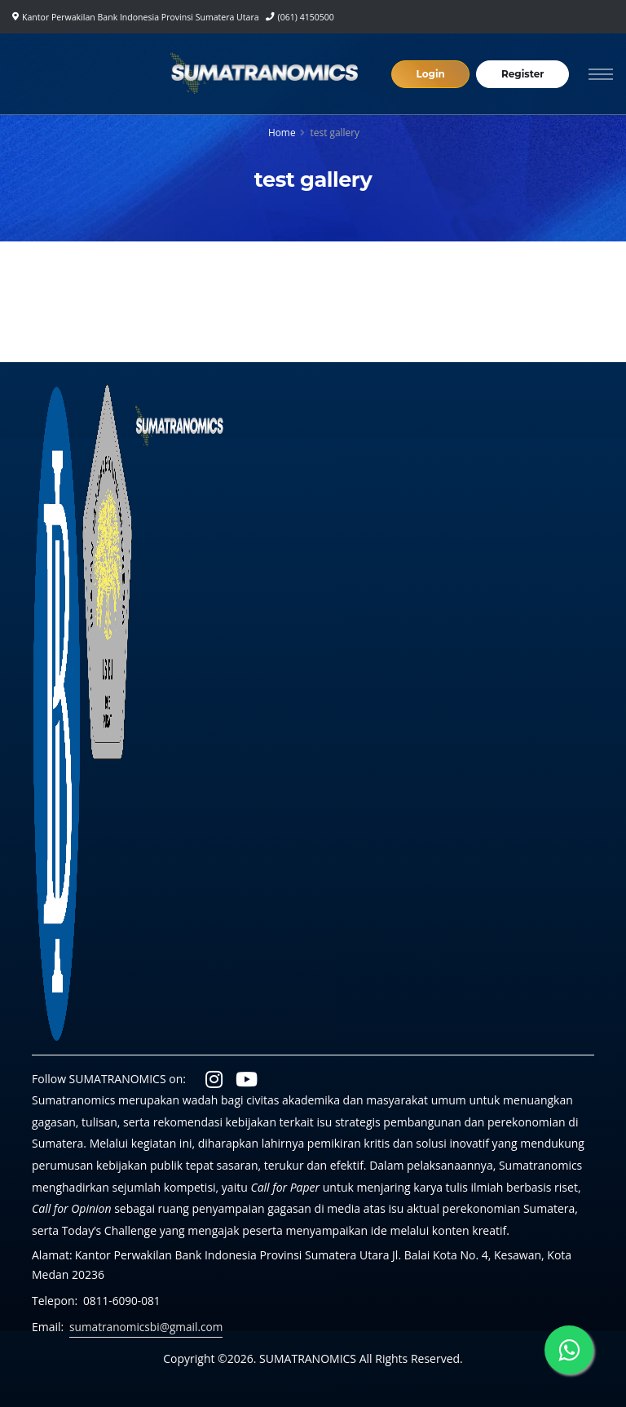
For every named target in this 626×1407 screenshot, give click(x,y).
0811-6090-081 (122, 1300)
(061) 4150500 (306, 17)
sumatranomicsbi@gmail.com (148, 1326)
